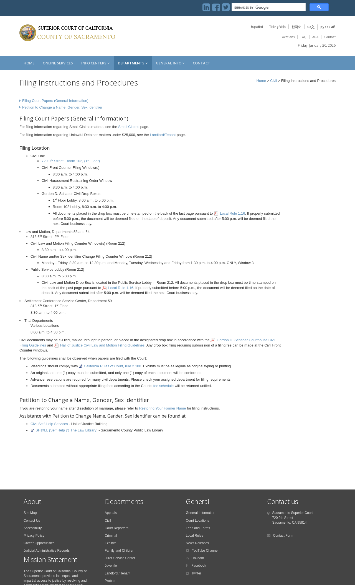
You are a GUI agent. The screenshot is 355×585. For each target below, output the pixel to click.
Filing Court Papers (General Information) (55, 101)
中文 (311, 26)
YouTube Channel (205, 551)
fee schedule (163, 386)
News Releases (197, 543)
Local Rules (194, 536)
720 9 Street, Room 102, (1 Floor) (71, 161)
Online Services (58, 63)
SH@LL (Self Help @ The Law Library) (64, 430)
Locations (287, 37)
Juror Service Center (120, 558)
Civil (273, 81)
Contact (330, 37)
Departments (133, 63)
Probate (110, 581)
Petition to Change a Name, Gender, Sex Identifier (62, 107)
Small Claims (128, 127)
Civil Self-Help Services (49, 424)
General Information (200, 513)
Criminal (111, 536)
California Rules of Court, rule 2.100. (110, 366)
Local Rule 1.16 (232, 213)
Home (29, 63)
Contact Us (32, 521)
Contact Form (283, 536)
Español (256, 26)
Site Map (30, 513)
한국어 (296, 26)
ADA (315, 37)
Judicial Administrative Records (47, 551)
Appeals (111, 513)
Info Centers (95, 63)
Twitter (196, 573)
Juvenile (111, 566)
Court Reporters (116, 528)
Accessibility (33, 528)
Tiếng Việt (277, 26)
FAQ (303, 37)
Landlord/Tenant (163, 135)
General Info (170, 63)
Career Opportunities (39, 543)
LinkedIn (197, 558)
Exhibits (110, 543)
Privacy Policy (34, 536)
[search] (268, 7)
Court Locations (197, 521)
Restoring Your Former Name (162, 408)
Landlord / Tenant (118, 573)
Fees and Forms (198, 528)
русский (328, 26)
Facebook (198, 566)
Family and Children (120, 551)
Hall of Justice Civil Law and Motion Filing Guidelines (102, 345)
